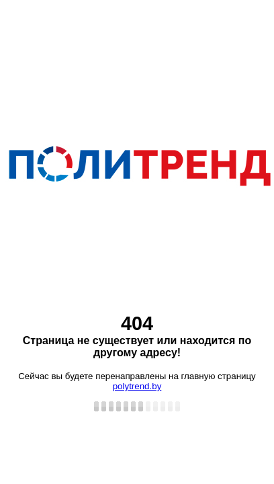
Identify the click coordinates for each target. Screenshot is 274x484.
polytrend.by (137, 386)
